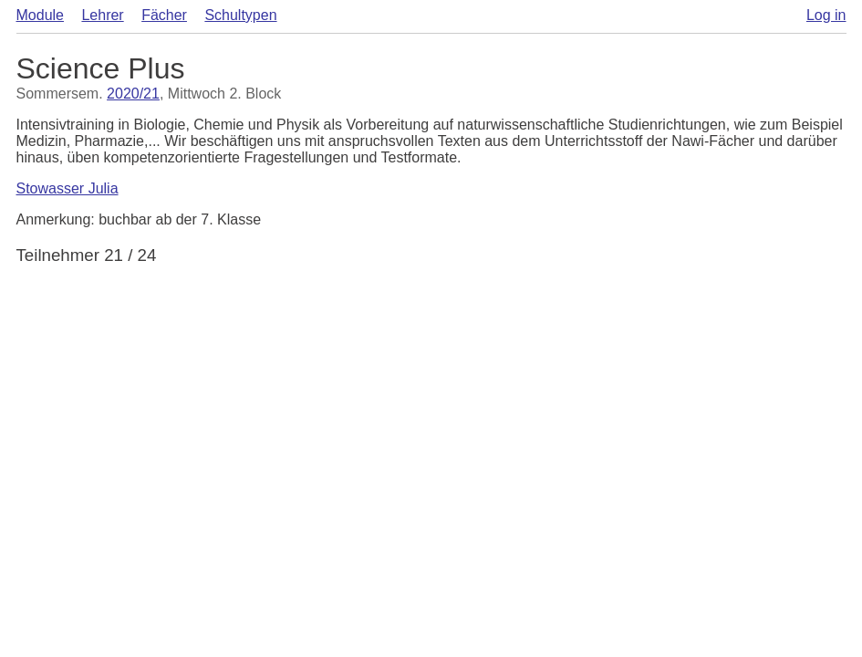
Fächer (164, 15)
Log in (826, 15)
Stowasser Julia (67, 188)
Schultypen (240, 15)
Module (40, 15)
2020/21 (133, 93)
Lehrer (102, 15)
